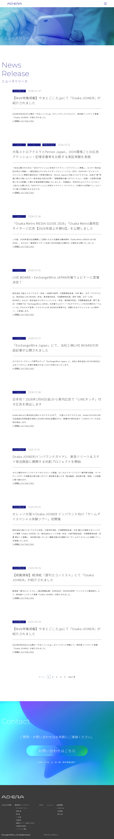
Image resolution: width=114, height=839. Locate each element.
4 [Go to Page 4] (60, 677)
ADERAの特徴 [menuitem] (6, 805)
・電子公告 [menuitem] (59, 814)
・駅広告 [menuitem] (17, 814)
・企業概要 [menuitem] (59, 811)
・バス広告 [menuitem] (18, 817)
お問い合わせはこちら (57, 750)
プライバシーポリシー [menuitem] (51, 835)
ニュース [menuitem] (50, 805)
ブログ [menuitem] (41, 805)
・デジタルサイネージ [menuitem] (21, 808)
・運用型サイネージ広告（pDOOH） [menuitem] (25, 823)
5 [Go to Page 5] (64, 677)
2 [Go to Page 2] (52, 677)
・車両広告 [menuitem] (18, 811)
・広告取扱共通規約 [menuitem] (20, 826)
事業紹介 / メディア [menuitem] (22, 805)
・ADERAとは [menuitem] (60, 808)
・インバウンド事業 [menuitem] (20, 829)
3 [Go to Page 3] (56, 677)
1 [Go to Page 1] (48, 677)
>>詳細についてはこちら (23, 121)
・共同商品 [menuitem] (18, 820)
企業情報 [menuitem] (59, 805)
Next (72, 677)
